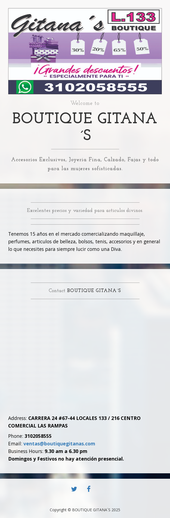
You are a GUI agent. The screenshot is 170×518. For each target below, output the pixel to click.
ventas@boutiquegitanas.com (59, 443)
